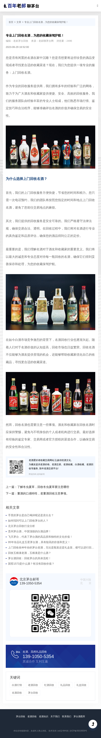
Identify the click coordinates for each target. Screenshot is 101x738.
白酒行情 (17, 685)
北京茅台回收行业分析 (21, 525)
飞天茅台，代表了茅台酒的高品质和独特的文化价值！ (40, 536)
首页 (11, 22)
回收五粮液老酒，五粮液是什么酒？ (29, 552)
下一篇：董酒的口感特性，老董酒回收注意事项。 (37, 493)
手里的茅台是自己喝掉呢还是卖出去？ (31, 515)
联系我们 (66, 716)
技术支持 (52, 731)
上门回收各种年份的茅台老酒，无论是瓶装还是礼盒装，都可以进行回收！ (51, 547)
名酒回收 (17, 692)
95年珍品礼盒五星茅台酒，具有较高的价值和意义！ (39, 542)
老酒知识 (43, 716)
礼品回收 (65, 685)
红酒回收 (49, 685)
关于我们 (55, 716)
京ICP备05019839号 (78, 731)
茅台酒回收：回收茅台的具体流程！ (29, 558)
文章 (19, 22)
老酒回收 (33, 685)
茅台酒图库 (79, 716)
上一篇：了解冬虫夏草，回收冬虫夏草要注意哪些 (37, 486)
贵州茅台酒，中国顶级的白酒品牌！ (29, 531)
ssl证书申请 (63, 731)
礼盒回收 (81, 685)
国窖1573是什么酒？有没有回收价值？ (31, 563)
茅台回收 (33, 692)
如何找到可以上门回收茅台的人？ (28, 520)
